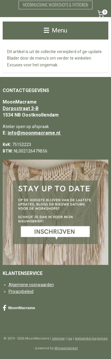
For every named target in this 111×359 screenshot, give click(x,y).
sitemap (58, 338)
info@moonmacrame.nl (34, 133)
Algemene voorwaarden (31, 284)
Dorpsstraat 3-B (20, 108)
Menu (55, 30)
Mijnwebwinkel (66, 348)
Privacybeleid (21, 291)
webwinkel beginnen (91, 338)
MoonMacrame (19, 308)
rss (69, 338)
